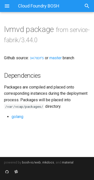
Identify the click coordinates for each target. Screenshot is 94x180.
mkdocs (48, 162)
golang (17, 116)
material (67, 162)
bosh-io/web (31, 162)
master (55, 58)
